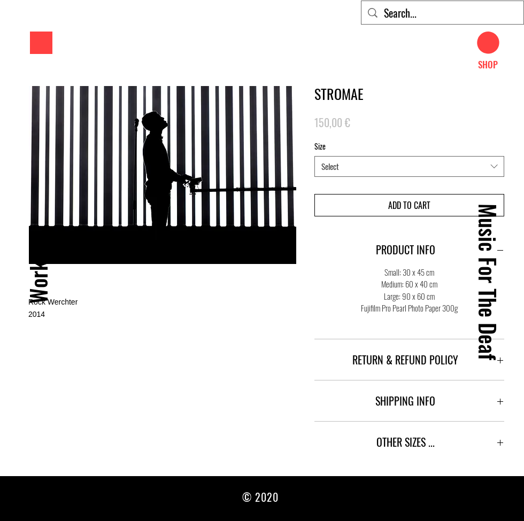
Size (320, 146)
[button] (41, 43)
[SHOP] (488, 64)
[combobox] (409, 166)
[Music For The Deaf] (488, 282)
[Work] (37, 282)
